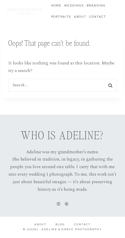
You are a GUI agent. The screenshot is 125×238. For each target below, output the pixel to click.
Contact (97, 16)
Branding (96, 5)
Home (56, 5)
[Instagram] (58, 204)
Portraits (61, 16)
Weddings (74, 5)
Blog (60, 224)
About (80, 16)
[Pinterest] (66, 204)
